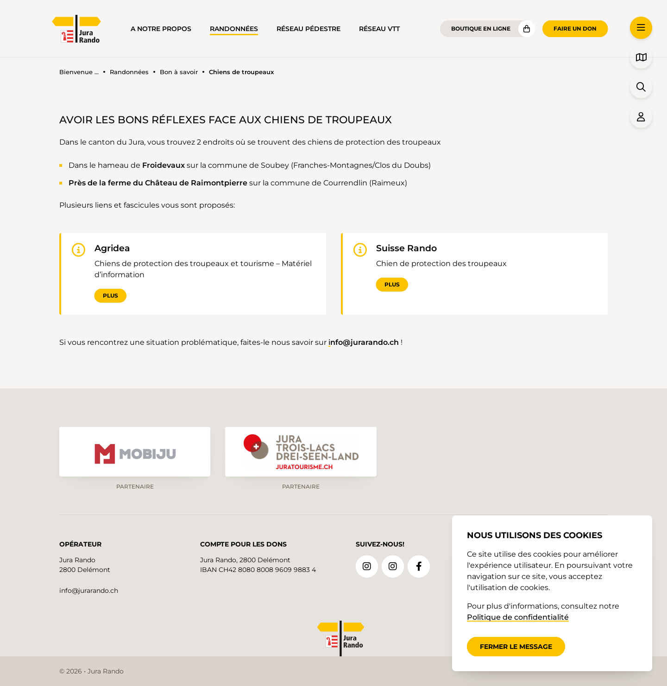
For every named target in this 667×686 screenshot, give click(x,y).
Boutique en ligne (480, 28)
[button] (641, 28)
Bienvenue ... (79, 72)
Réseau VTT (379, 29)
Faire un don (575, 28)
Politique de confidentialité (518, 617)
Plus (110, 295)
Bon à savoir (179, 72)
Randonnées (234, 29)
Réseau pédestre (308, 29)
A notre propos (161, 29)
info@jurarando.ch (88, 589)
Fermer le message (516, 646)
